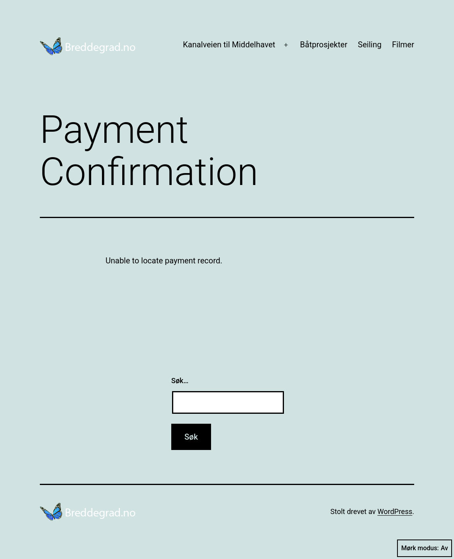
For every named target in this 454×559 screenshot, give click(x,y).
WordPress (395, 511)
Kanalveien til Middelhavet (229, 44)
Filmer (403, 44)
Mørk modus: (424, 548)
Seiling (370, 44)
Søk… (179, 380)
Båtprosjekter (323, 44)
